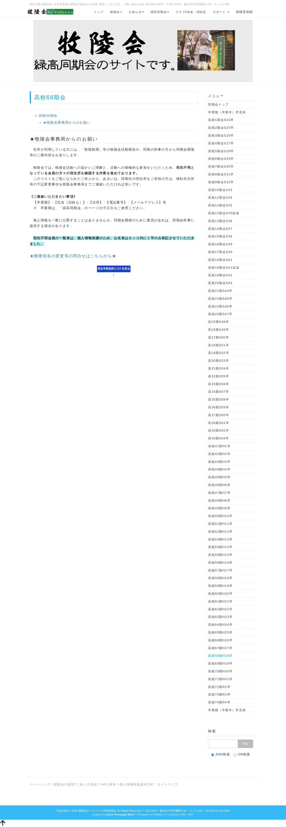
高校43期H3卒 (219, 461)
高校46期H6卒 (219, 485)
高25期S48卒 (218, 322)
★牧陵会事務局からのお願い (67, 122)
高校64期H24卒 (220, 624)
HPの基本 (108, 784)
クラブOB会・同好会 (191, 12)
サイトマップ (168, 784)
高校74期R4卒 (219, 702)
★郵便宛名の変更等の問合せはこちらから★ (73, 256)
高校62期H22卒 (220, 609)
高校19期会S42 (220, 275)
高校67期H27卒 (220, 648)
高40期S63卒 (218, 438)
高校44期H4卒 (219, 469)
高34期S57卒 (218, 391)
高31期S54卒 (218, 368)
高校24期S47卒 (220, 314)
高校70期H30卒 (220, 671)
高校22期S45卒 (220, 298)
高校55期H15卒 (220, 555)
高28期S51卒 (218, 345)
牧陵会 (116, 12)
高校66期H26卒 (220, 640)
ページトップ (40, 784)
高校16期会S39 (220, 244)
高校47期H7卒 (219, 493)
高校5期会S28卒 (221, 151)
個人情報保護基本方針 (137, 784)
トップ (98, 12)
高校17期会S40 (220, 252)
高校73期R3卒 (219, 694)
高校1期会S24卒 (221, 120)
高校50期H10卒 (220, 516)
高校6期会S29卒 (221, 158)
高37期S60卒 (218, 415)
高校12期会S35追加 (223, 213)
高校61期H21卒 (220, 601)
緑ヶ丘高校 (88, 784)
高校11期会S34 (220, 197)
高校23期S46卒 (220, 306)
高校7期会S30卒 (221, 166)
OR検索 (241, 754)
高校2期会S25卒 (221, 127)
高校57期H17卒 (220, 570)
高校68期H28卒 (220, 655)
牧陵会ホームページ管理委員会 (97, 810)
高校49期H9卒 (219, 508)
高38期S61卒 (218, 423)
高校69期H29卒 (220, 663)
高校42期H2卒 (219, 454)
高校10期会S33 (220, 190)
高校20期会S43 (220, 283)
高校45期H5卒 (219, 477)
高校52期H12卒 (220, 531)
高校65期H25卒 (220, 632)
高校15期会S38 (220, 236)
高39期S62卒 (218, 430)
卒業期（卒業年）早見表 (227, 112)
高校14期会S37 (220, 229)
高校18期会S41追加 (223, 267)
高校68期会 (48, 115)
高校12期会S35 (220, 205)
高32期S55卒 (218, 376)
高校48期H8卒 (219, 500)
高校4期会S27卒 (221, 143)
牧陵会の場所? (65, 784)
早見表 (108, 208)
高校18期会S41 (220, 260)
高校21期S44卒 (220, 291)
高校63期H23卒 (220, 617)
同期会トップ (218, 104)
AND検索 (220, 754)
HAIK (190, 814)
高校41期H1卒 (219, 446)
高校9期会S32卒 (221, 182)
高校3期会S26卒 (221, 135)
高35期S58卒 (218, 399)
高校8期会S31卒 (221, 174)
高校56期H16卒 (220, 562)
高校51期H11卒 (220, 524)
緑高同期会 (160, 12)
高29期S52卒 (218, 353)
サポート (221, 12)
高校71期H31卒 (220, 679)
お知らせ (136, 12)
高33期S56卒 (218, 384)
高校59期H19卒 (220, 586)
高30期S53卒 (218, 360)
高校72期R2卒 (219, 687)
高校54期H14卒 (220, 547)
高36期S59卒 (218, 407)
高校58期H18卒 (220, 578)
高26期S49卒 (218, 329)
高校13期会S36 (220, 221)
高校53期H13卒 (220, 539)
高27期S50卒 (218, 337)
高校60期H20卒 (220, 593)
